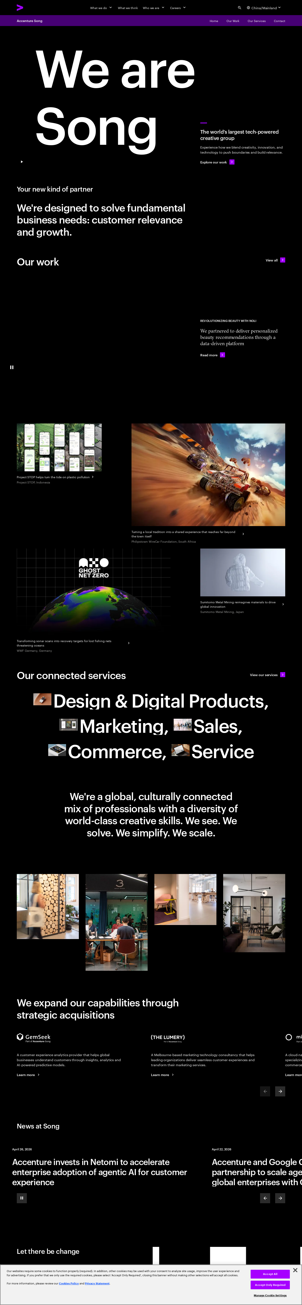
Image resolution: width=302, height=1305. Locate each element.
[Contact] (279, 20)
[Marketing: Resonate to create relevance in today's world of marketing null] (114, 725)
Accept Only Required (270, 1285)
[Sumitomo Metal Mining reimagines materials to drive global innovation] (242, 582)
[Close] (295, 1270)
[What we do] (101, 7)
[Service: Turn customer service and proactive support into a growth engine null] (213, 750)
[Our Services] (256, 20)
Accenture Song (29, 20)
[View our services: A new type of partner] (267, 675)
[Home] (214, 20)
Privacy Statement (97, 1283)
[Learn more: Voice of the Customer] (29, 1075)
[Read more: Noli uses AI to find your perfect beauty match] (212, 355)
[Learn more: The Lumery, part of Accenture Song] (163, 1075)
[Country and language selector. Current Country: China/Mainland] (264, 8)
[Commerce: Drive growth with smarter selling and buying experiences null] (107, 750)
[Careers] (178, 7)
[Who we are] (154, 7)
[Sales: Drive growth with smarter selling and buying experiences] (208, 725)
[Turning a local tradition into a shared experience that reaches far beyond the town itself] (208, 483)
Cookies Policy (69, 1283)
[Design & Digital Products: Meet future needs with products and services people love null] (151, 699)
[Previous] (265, 1198)
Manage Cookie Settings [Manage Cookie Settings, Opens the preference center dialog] (270, 1295)
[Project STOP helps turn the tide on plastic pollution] (59, 454)
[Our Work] (232, 20)
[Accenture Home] (29, 7)
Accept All (270, 1274)
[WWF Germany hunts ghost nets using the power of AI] (94, 601)
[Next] (280, 1091)
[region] (151, 1285)
